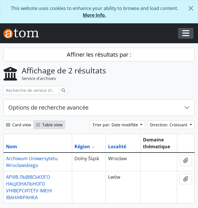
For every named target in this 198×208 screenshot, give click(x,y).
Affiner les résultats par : (99, 54)
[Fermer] (191, 8)
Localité (117, 146)
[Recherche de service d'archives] (31, 90)
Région (82, 146)
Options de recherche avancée (48, 107)
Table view (49, 124)
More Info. (94, 15)
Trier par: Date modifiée (115, 124)
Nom (11, 146)
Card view (18, 124)
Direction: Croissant (169, 124)
